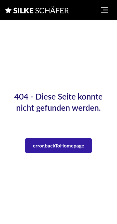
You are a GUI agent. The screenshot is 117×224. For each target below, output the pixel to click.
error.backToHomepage (58, 145)
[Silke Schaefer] (37, 10)
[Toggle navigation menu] (104, 10)
